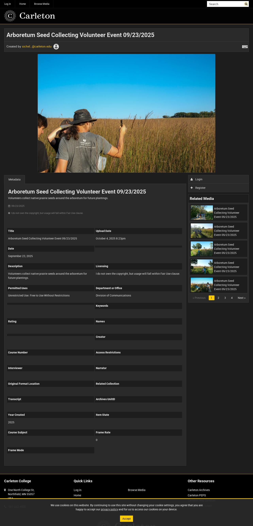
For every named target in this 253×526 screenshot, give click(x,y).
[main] (126, 249)
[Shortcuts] (245, 46)
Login (197, 179)
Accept (126, 518)
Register (198, 188)
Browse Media (41, 3)
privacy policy (109, 509)
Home (22, 3)
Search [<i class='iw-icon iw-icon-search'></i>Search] (246, 3)
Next (241, 298)
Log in (7, 3)
